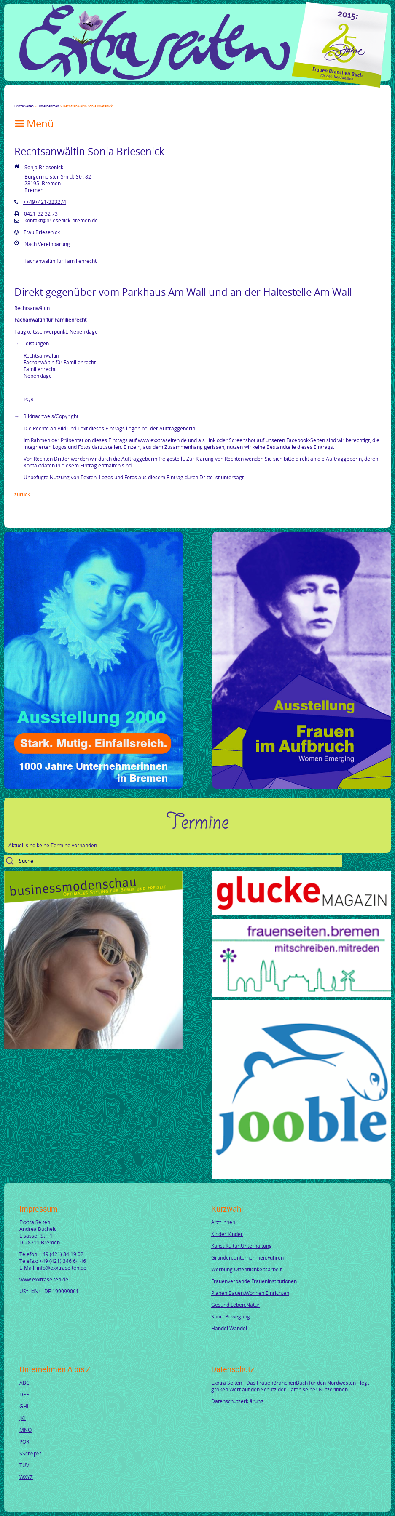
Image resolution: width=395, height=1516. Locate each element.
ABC (24, 1382)
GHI (23, 1406)
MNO (25, 1429)
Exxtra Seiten (24, 106)
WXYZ (26, 1476)
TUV (24, 1465)
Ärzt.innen (223, 1222)
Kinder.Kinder (227, 1233)
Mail (68, 98)
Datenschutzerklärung (237, 1401)
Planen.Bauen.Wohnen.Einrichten (250, 1292)
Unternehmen (48, 106)
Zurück (22, 494)
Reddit (88, 98)
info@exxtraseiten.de (61, 1267)
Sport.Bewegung (230, 1316)
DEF (24, 1394)
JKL (22, 1418)
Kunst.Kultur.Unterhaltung (241, 1245)
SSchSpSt (30, 1453)
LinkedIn (48, 98)
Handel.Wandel (229, 1328)
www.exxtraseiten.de (43, 1279)
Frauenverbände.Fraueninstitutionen (254, 1281)
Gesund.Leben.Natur (235, 1304)
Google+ (38, 98)
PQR (24, 1441)
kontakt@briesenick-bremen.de (61, 220)
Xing (58, 98)
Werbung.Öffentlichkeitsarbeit (246, 1269)
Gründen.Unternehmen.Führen (247, 1257)
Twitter (27, 98)
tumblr (78, 98)
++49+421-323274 (44, 201)
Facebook (17, 98)
